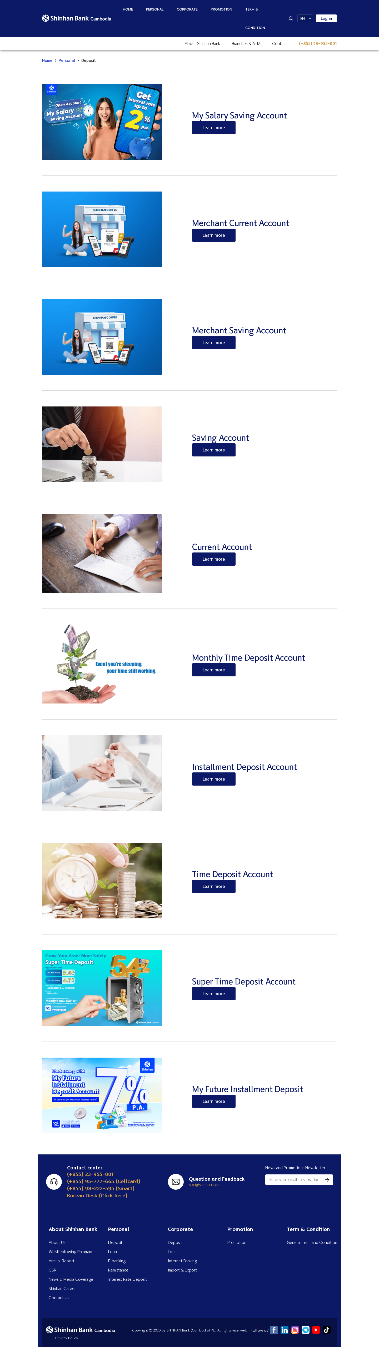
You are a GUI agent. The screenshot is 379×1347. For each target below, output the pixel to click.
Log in (326, 18)
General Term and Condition (312, 1242)
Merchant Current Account (240, 223)
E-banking (117, 1261)
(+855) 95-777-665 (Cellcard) (103, 1181)
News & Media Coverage (71, 1279)
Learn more (214, 127)
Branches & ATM (246, 43)
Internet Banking (182, 1261)
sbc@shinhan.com (204, 1184)
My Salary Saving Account (239, 115)
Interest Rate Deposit (127, 1279)
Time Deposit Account (232, 874)
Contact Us (59, 1297)
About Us (57, 1242)
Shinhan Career (62, 1288)
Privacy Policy (66, 1337)
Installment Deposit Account (244, 766)
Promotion (221, 9)
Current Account (222, 546)
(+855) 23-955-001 (318, 43)
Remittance (118, 1270)
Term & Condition (255, 18)
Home (128, 9)
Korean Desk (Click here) (97, 1195)
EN (302, 18)
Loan (112, 1251)
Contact (279, 43)
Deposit (115, 1242)
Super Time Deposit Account (244, 981)
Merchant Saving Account (239, 330)
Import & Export (182, 1270)
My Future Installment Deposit (247, 1089)
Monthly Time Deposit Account (248, 657)
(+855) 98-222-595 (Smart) (100, 1188)
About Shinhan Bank (202, 43)
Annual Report (61, 1261)
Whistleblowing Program (70, 1251)
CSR (52, 1270)
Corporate (187, 9)
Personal (155, 9)
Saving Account (220, 437)
